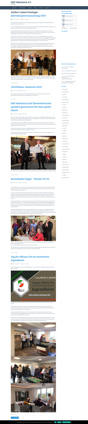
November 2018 (65, 143)
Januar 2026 (64, 89)
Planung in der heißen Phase (70, 73)
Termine (41, 7)
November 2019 (65, 120)
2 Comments (13, 99)
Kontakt (47, 7)
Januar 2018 (64, 162)
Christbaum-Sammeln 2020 (26, 87)
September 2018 (65, 149)
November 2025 (65, 91)
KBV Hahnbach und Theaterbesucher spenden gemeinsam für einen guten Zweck (31, 107)
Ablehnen (59, 422)
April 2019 (64, 136)
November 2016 (65, 172)
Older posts (14, 418)
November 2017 (65, 167)
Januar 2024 (64, 97)
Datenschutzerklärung (66, 422)
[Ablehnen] (86, 422)
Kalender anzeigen (73, 28)
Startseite (14, 7)
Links (35, 7)
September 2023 (65, 102)
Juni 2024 (64, 94)
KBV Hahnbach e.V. (21, 2)
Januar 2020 (64, 117)
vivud (63, 73)
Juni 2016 (64, 175)
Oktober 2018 (65, 146)
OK (55, 422)
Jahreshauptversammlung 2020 (28, 15)
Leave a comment (14, 82)
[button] (65, 28)
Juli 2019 (64, 128)
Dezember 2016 (65, 169)
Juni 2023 (64, 107)
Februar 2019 (65, 138)
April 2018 (64, 159)
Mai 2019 (64, 133)
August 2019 (64, 125)
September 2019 (65, 123)
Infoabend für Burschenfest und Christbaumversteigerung (68, 77)
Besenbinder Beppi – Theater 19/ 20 (30, 179)
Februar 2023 (65, 110)
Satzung (29, 7)
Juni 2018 (64, 156)
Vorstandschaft (22, 7)
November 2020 (65, 115)
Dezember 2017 (65, 164)
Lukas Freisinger (26, 19)
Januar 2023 (64, 112)
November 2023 (65, 99)
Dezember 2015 (65, 177)
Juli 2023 (64, 104)
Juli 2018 (64, 154)
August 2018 (64, 151)
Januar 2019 (64, 141)
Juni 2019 (64, 130)
